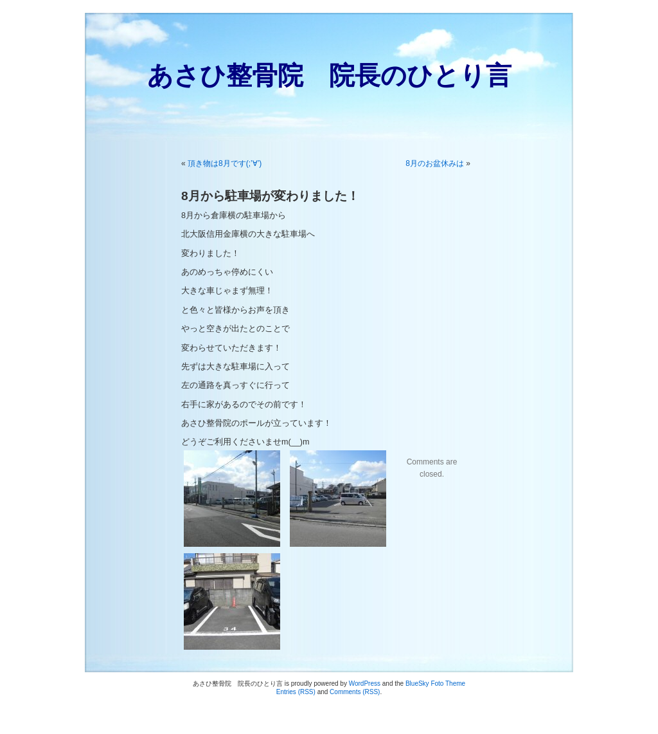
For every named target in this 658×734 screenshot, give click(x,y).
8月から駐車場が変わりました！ (270, 196)
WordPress (364, 683)
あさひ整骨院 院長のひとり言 (329, 75)
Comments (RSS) (355, 691)
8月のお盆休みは (434, 163)
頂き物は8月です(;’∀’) (225, 163)
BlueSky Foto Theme (435, 683)
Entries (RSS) (296, 691)
